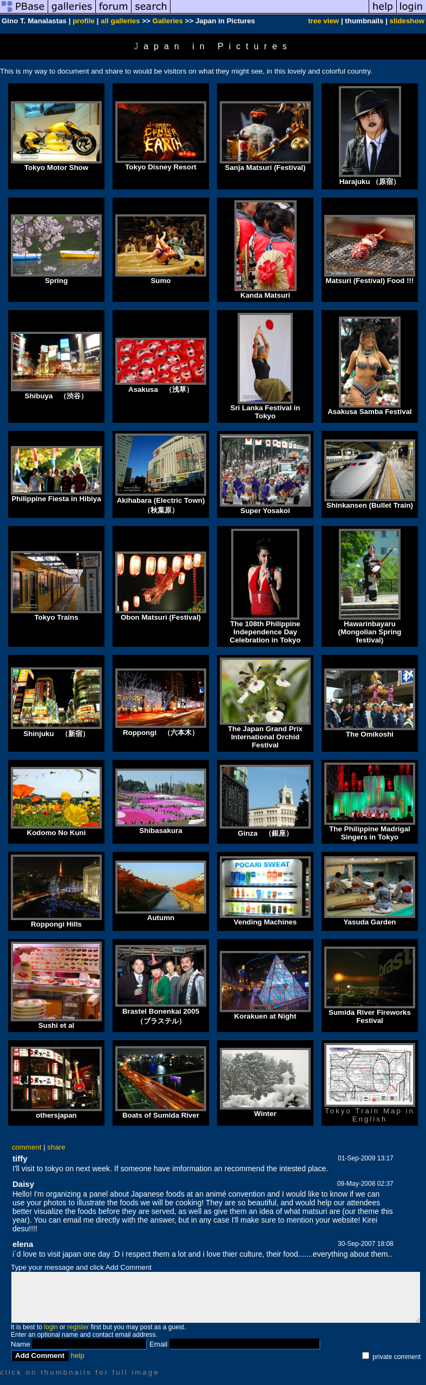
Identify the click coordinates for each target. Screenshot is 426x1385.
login (50, 1327)
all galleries (120, 21)
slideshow (407, 21)
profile (84, 21)
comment (27, 1147)
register (78, 1327)
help (77, 1355)
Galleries (168, 21)
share (56, 1147)
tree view (323, 21)
